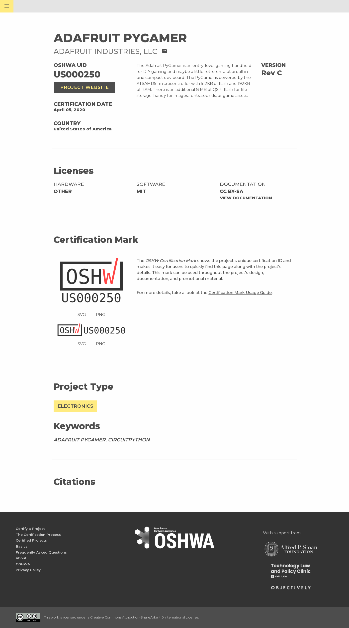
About (21, 558)
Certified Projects (31, 540)
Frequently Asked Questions (41, 552)
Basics (21, 546)
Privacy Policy (28, 570)
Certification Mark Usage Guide (240, 292)
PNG (100, 314)
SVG (82, 314)
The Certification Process (38, 535)
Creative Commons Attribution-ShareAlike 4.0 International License (144, 617)
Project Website (84, 87)
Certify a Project (30, 529)
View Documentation (246, 198)
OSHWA (23, 564)
